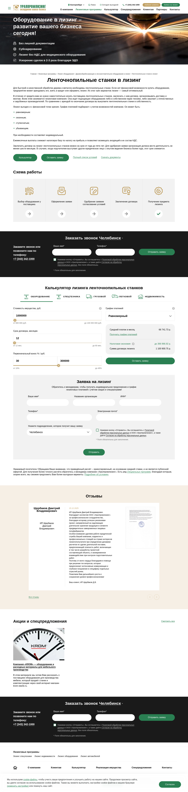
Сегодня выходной (110, 5)
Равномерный (118, 315)
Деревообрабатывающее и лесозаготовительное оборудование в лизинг (103, 74)
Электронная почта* (107, 411)
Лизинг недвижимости (44, 756)
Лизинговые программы (89, 9)
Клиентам (148, 9)
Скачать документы (111, 157)
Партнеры (161, 9)
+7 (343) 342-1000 (132, 5)
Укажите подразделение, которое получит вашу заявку (55, 426)
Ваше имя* (58, 246)
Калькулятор (111, 9)
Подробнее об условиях (96, 474)
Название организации (85, 396)
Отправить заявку (157, 252)
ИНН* (123, 396)
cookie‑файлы (30, 779)
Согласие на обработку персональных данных (126, 435)
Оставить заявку (55, 157)
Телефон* (102, 246)
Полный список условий (85, 157)
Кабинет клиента (151, 5)
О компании (66, 9)
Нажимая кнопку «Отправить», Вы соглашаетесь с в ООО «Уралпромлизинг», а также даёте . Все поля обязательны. (96, 262)
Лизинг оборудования (66, 74)
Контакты (175, 9)
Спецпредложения (131, 9)
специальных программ (139, 472)
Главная (33, 74)
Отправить (94, 452)
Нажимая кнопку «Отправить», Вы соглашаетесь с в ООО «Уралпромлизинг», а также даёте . (130, 433)
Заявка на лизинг (171, 5)
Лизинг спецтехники (22, 756)
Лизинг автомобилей (90, 756)
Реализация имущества (108, 767)
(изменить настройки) (18, 786)
